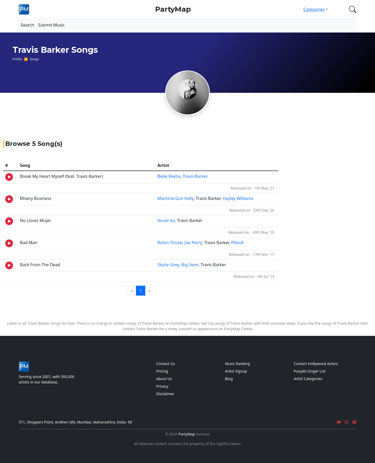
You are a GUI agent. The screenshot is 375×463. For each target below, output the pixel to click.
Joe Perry (193, 242)
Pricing (162, 371)
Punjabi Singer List (310, 371)
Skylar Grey (168, 265)
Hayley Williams (238, 198)
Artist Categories (308, 378)
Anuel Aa (166, 220)
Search (27, 25)
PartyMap (173, 9)
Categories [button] (313, 9)
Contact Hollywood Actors (316, 363)
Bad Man (29, 242)
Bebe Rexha (169, 176)
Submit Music (51, 25)
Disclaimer (165, 393)
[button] (351, 9)
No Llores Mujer (35, 220)
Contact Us (165, 363)
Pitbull (237, 242)
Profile (17, 59)
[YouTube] (339, 422)
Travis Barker (195, 176)
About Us (164, 378)
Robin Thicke (170, 242)
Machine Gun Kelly (176, 198)
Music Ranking (237, 363)
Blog (229, 378)
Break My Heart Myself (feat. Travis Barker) (61, 176)
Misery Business (36, 198)
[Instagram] (346, 422)
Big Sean (190, 265)
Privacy (162, 386)
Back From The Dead (40, 265)
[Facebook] (354, 422)
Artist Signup (236, 371)
